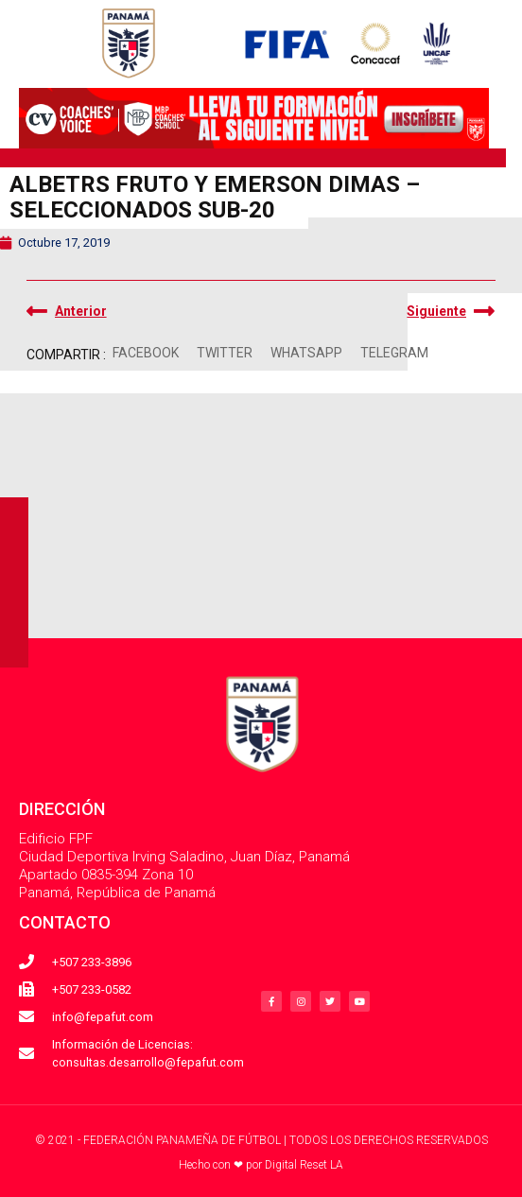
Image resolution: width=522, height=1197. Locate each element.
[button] (146, 353)
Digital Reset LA (304, 1164)
